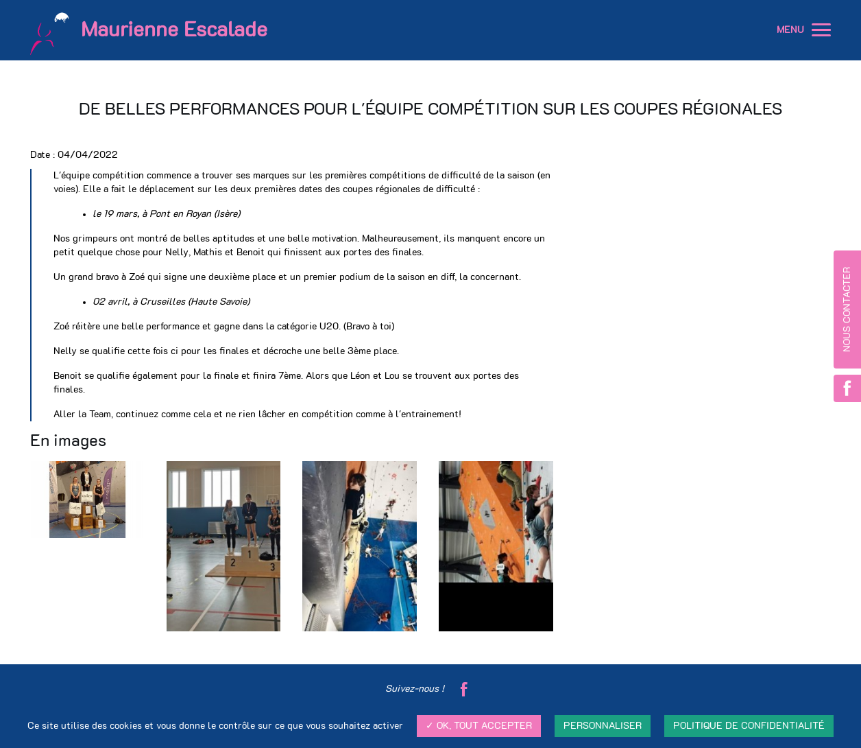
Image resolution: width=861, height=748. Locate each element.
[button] (821, 30)
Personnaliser (602, 726)
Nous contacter (847, 309)
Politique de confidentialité (749, 726)
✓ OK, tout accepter (479, 726)
